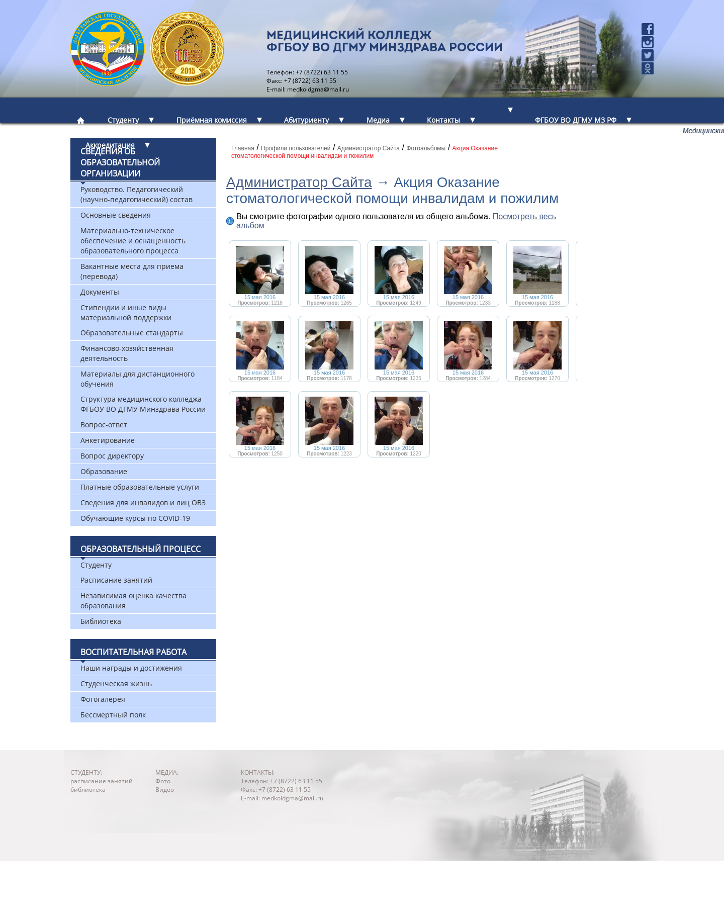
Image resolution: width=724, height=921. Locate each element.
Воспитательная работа (133, 652)
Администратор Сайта (299, 182)
